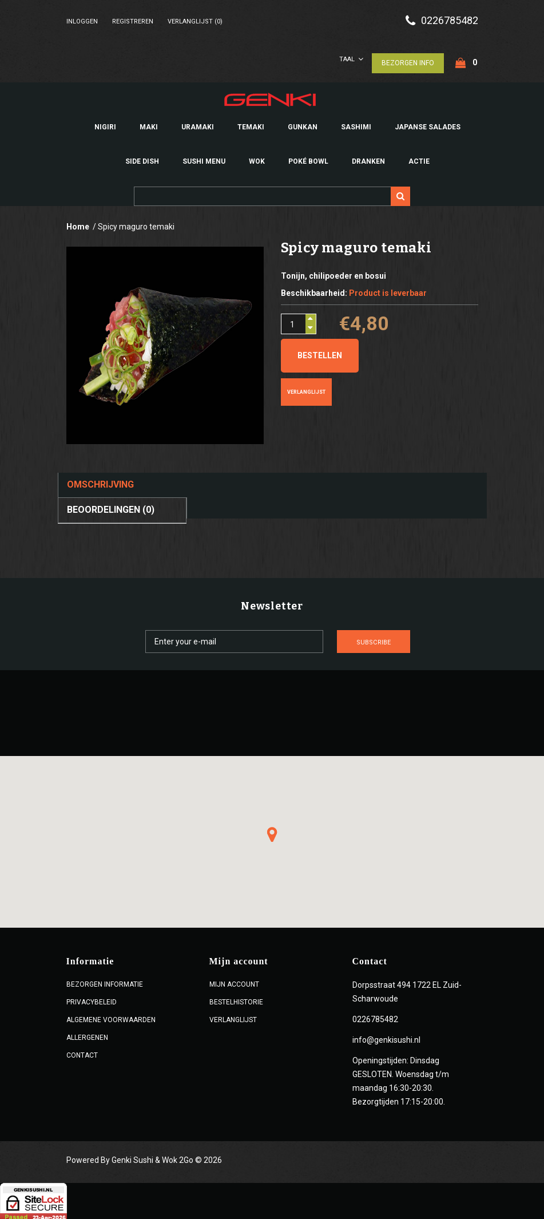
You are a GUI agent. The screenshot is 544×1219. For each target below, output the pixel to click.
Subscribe (395, 640)
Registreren (132, 21)
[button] (272, 832)
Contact (82, 1053)
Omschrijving (100, 482)
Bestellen (319, 353)
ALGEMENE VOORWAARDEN (111, 1018)
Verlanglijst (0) (195, 21)
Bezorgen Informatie (104, 982)
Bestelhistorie (236, 1000)
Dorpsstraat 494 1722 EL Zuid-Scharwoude (407, 989)
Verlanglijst (306, 390)
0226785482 (449, 20)
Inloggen (82, 21)
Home (77, 224)
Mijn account (234, 982)
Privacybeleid (91, 1000)
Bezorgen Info (408, 61)
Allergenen (87, 1035)
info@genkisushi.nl (386, 1037)
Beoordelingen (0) (110, 507)
